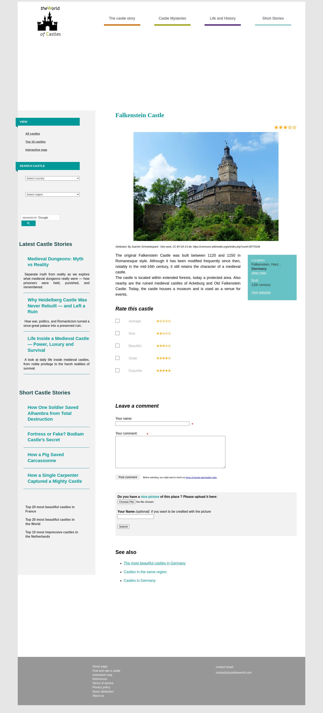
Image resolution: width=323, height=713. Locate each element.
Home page (100, 672)
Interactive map (36, 149)
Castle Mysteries (172, 18)
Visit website (261, 292)
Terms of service (103, 689)
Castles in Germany (140, 587)
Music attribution (103, 697)
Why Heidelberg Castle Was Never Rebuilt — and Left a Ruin (57, 305)
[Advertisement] (161, 75)
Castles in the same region (145, 578)
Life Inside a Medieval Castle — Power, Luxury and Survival (58, 344)
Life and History (223, 18)
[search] (40, 218)
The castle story (122, 18)
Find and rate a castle (106, 677)
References (99, 685)
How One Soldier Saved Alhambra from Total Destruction (53, 413)
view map (258, 273)
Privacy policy (101, 693)
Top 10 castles (35, 141)
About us (98, 702)
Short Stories (273, 18)
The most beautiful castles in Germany (154, 569)
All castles (32, 133)
